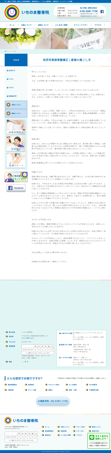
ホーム (12, 25)
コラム (11, 79)
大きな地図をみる (28, 338)
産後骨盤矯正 (49, 431)
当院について (26, 25)
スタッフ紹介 (80, 427)
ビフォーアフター (81, 25)
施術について (43, 25)
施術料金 (48, 435)
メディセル (80, 431)
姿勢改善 (63, 431)
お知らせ (12, 70)
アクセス (98, 25)
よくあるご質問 (61, 25)
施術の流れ (95, 431)
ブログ (11, 88)
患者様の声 (13, 96)
